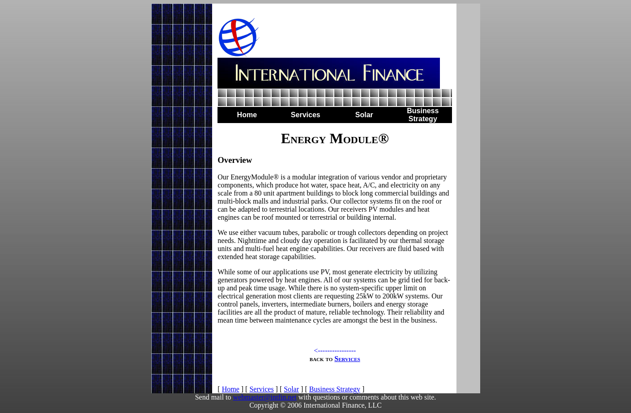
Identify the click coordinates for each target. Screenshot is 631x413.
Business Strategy (334, 389)
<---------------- (335, 350)
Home (230, 389)
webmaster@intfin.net (265, 397)
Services (347, 358)
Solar (291, 389)
